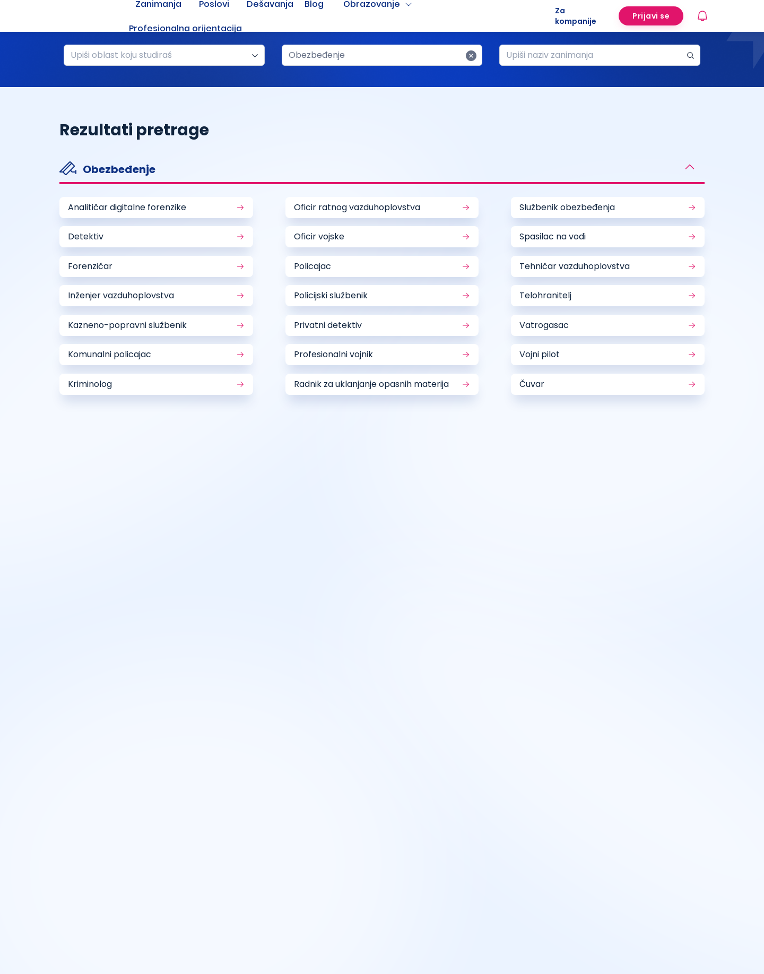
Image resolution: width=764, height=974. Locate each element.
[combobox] (160, 55)
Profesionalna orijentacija (185, 28)
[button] (382, 170)
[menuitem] (198, 28)
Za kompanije (575, 16)
